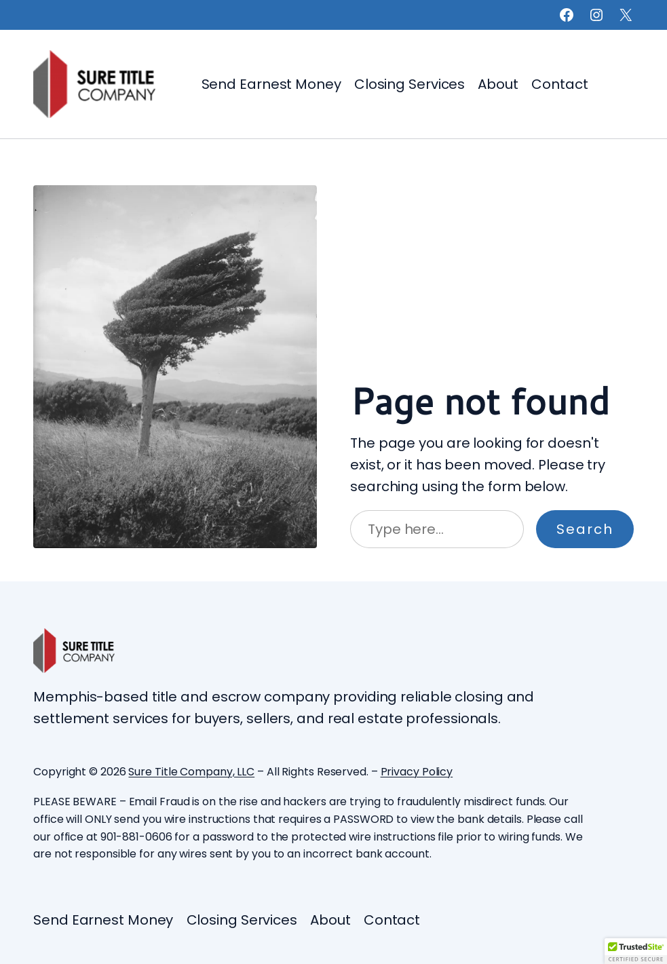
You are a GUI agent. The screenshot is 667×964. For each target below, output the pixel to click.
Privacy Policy (417, 771)
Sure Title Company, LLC (191, 771)
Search (584, 529)
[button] (636, 951)
